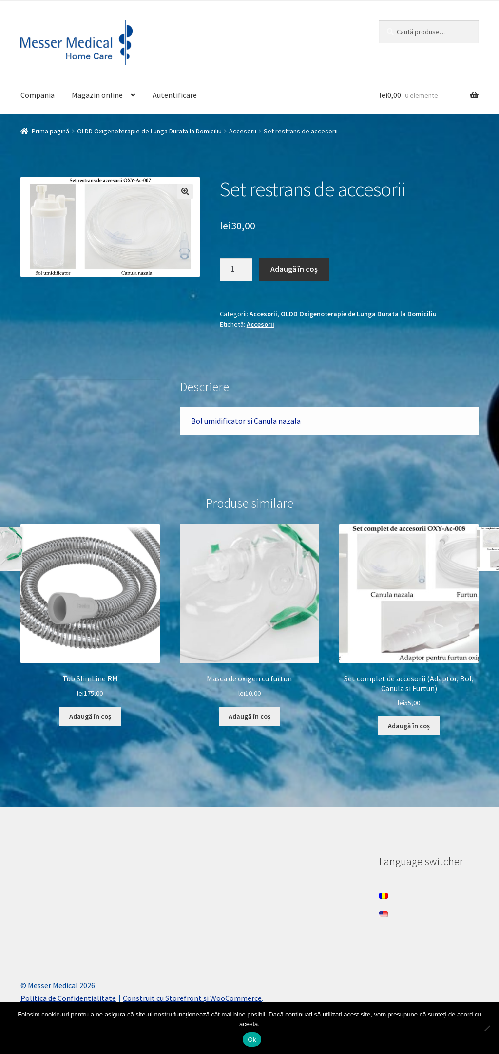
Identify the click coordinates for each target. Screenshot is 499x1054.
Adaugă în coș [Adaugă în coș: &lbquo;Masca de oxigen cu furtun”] (249, 716)
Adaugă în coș (294, 269)
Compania (37, 95)
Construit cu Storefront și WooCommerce (192, 998)
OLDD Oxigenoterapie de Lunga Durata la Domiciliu (149, 131)
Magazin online (97, 95)
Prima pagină (50, 131)
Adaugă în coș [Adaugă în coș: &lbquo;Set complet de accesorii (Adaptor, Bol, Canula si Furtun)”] (409, 725)
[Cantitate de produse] (236, 269)
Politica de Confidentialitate (68, 998)
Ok (252, 1039)
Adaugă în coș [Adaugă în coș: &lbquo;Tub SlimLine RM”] (90, 716)
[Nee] (487, 1028)
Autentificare (175, 95)
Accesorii (242, 131)
